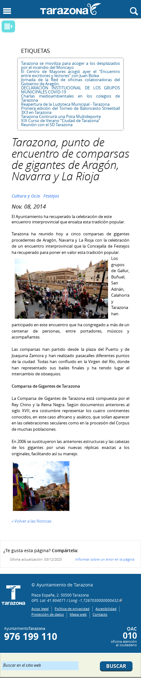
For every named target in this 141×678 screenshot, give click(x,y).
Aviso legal (40, 608)
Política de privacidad (72, 608)
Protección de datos (47, 614)
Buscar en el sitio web (22, 664)
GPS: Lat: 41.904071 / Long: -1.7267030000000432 (74, 600)
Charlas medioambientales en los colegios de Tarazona (70, 98)
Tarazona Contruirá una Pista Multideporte (61, 116)
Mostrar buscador (134, 11)
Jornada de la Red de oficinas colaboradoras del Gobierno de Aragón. (70, 82)
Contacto (100, 614)
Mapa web (78, 614)
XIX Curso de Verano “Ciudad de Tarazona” (60, 120)
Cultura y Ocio (26, 196)
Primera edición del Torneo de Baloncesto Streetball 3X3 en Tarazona (70, 110)
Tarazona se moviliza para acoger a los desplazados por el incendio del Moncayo (70, 65)
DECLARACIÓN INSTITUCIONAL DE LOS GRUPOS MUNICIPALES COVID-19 (70, 90)
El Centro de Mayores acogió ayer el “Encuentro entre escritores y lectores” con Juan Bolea (70, 73)
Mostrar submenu (8, 26)
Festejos (51, 196)
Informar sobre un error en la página (104, 559)
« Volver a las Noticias (32, 521)
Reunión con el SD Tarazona (47, 124)
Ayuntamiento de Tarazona (70, 9)
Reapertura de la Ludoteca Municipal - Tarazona (65, 104)
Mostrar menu (7, 11)
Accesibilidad (106, 608)
